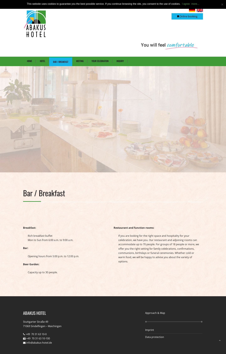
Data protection (154, 337)
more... (195, 4)
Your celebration (100, 61)
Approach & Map (155, 313)
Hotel (42, 61)
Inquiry (120, 61)
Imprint (149, 330)
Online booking (187, 16)
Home (29, 61)
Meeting (80, 61)
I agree (186, 4)
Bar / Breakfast (60, 61)
